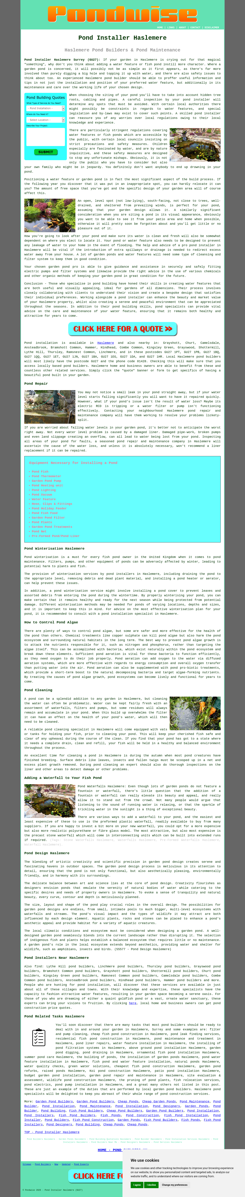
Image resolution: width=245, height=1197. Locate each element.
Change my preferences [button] (174, 1185)
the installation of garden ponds (149, 1057)
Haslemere (105, 343)
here (132, 1003)
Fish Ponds (111, 1115)
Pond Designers (166, 1106)
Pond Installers (39, 1115)
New (56, 1164)
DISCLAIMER (212, 27)
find (38, 966)
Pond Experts (81, 1164)
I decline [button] (151, 1185)
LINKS (170, 27)
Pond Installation (58, 1106)
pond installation (94, 985)
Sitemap (27, 1164)
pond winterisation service (78, 591)
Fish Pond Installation (186, 1115)
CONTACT (195, 27)
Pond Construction (142, 1115)
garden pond (59, 266)
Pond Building (53, 1110)
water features (179, 109)
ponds (65, 888)
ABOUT (182, 27)
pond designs (49, 909)
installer (207, 245)
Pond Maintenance (194, 1101)
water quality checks (43, 1066)
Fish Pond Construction (93, 1120)
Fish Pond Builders (86, 1110)
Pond (28, 343)
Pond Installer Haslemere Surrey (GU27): (62, 60)
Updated (66, 1164)
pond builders (208, 356)
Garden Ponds (196, 1106)
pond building (105, 283)
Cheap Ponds (128, 1101)
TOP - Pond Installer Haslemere (51, 1132)
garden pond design (122, 866)
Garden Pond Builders (54, 1101)
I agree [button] (137, 1185)
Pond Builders (57, 1120)
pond (133, 95)
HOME (160, 27)
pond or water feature (132, 240)
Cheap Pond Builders (124, 1110)
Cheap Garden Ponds (159, 1101)
